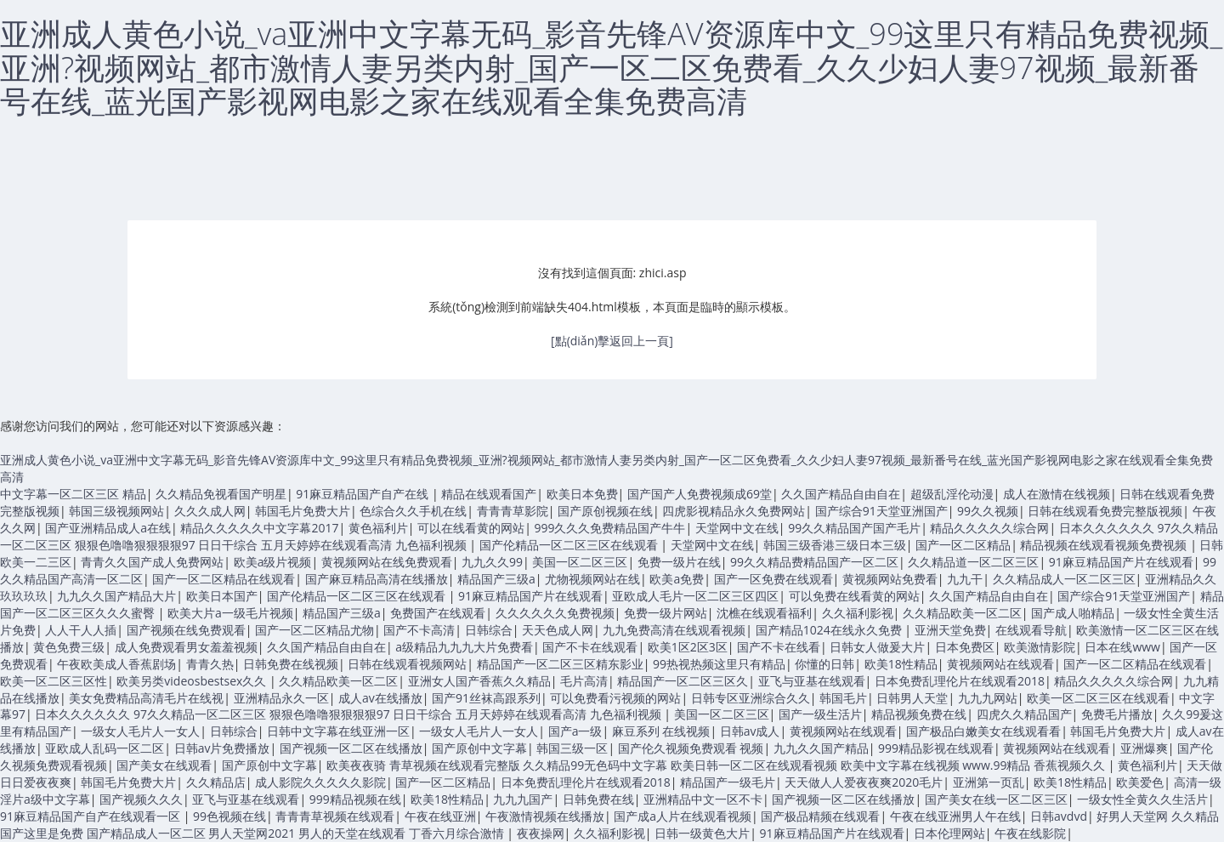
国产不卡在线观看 (590, 647)
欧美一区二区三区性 (53, 681)
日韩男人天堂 (912, 698)
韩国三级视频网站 (116, 511)
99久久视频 (987, 511)
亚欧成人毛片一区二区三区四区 (695, 596)
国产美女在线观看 (164, 765)
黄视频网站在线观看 (1000, 664)
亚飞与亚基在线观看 (811, 681)
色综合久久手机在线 (413, 511)
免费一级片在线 (679, 562)
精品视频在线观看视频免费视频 (1105, 545)
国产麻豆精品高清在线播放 (376, 579)
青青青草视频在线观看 (334, 816)
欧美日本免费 (582, 494)
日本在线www (1122, 647)
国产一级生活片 (820, 714)
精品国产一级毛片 (727, 782)
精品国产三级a (496, 579)
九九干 (965, 579)
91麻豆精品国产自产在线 (364, 494)
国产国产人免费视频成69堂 (699, 494)
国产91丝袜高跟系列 (486, 698)
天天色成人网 (557, 630)
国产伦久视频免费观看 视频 (691, 748)
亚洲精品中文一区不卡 (702, 799)
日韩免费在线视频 (290, 664)
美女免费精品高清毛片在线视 (146, 698)
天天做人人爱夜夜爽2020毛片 (864, 782)
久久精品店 (216, 782)
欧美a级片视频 (273, 562)
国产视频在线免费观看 (186, 630)
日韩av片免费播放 (222, 748)
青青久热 (210, 664)
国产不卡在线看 (778, 647)
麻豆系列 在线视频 (661, 731)
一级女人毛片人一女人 (140, 731)
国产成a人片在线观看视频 (682, 816)
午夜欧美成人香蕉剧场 (116, 664)
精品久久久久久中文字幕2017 (259, 528)
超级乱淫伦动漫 (952, 494)
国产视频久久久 (141, 799)
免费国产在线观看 (437, 613)
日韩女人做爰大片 (877, 647)
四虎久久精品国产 (1024, 714)
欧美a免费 (676, 579)
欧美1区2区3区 (688, 647)
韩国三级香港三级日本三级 (834, 545)
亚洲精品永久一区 (281, 698)
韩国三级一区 (572, 748)
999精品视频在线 (355, 799)
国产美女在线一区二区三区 (996, 799)
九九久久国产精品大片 (116, 596)
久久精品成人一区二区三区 (1064, 579)
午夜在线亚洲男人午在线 (955, 816)
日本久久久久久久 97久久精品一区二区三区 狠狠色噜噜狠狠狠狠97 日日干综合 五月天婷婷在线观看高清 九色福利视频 (349, 714)
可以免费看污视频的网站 (615, 698)
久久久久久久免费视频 (555, 613)
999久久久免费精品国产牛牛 (609, 528)
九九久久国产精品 (821, 748)
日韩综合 (489, 630)
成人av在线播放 (380, 698)
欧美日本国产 (222, 596)
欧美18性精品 (901, 664)
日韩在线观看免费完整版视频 (1105, 511)
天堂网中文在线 (737, 528)
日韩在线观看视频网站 (407, 664)
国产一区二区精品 (963, 545)
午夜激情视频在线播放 (544, 816)
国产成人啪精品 (1072, 613)
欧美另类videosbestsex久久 (192, 681)
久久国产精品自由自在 (840, 494)
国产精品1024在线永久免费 (830, 630)
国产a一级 (575, 731)
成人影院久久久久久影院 (320, 782)
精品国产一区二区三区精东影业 (560, 664)
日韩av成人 (750, 731)
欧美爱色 (1140, 782)
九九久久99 (492, 562)
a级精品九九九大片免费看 (464, 647)
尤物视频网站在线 (592, 579)
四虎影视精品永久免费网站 (733, 511)
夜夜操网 (540, 833)
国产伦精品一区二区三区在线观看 (570, 545)
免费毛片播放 (1117, 714)
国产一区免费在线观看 (773, 579)
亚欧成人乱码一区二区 (104, 748)
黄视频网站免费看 (890, 579)
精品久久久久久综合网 (989, 528)
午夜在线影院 (1030, 833)
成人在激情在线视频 (1056, 494)
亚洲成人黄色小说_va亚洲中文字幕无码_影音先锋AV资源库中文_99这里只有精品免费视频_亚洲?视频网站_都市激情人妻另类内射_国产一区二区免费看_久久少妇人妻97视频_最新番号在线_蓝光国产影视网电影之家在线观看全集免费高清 (611, 67)
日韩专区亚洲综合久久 (750, 698)
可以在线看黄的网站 (470, 528)
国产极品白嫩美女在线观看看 (983, 731)
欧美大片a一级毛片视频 (230, 613)
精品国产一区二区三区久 (682, 681)
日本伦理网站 (949, 833)
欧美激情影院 (1039, 647)
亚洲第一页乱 (988, 782)
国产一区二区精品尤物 (314, 630)
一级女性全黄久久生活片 (1142, 799)
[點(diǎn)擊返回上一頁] (612, 341)
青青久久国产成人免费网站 (152, 562)
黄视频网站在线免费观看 (386, 562)
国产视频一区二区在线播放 (351, 748)
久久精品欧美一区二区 (962, 613)
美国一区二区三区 (579, 562)
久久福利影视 (857, 613)
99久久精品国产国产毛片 (854, 528)
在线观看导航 (1031, 630)
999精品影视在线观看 (936, 748)
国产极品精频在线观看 (820, 816)
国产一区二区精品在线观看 (223, 579)
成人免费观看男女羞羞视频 (186, 647)
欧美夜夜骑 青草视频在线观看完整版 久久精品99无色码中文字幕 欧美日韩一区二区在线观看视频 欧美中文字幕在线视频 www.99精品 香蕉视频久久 (717, 765)
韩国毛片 (843, 698)
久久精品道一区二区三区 (973, 562)
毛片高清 (584, 681)
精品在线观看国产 (488, 494)
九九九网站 (987, 698)
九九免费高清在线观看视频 (674, 630)
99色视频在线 (229, 816)
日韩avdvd (1058, 816)
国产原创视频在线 (605, 511)
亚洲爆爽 (1144, 748)
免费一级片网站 (665, 613)
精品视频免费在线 (918, 714)
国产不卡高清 (419, 630)
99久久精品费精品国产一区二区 (814, 562)
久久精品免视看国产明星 (221, 494)
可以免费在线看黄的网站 (854, 596)
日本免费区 (964, 647)
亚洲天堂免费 (950, 630)
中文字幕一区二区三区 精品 (73, 494)
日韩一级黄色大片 (702, 833)
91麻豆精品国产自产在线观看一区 (92, 816)
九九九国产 (522, 799)
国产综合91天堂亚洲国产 (881, 511)
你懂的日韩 (824, 664)
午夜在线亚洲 (440, 816)
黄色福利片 (378, 528)
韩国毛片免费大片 (302, 511)
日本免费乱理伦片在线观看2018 (960, 681)
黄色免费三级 (69, 647)
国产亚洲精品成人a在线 (108, 528)
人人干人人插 (80, 630)
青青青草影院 (512, 511)
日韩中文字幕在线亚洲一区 (338, 731)
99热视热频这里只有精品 (719, 664)
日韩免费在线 (598, 799)
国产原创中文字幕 (479, 748)
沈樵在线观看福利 (764, 613)
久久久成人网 (210, 511)
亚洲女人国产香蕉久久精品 (479, 681)
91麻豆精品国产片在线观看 (1121, 562)
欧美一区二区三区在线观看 (1098, 698)
